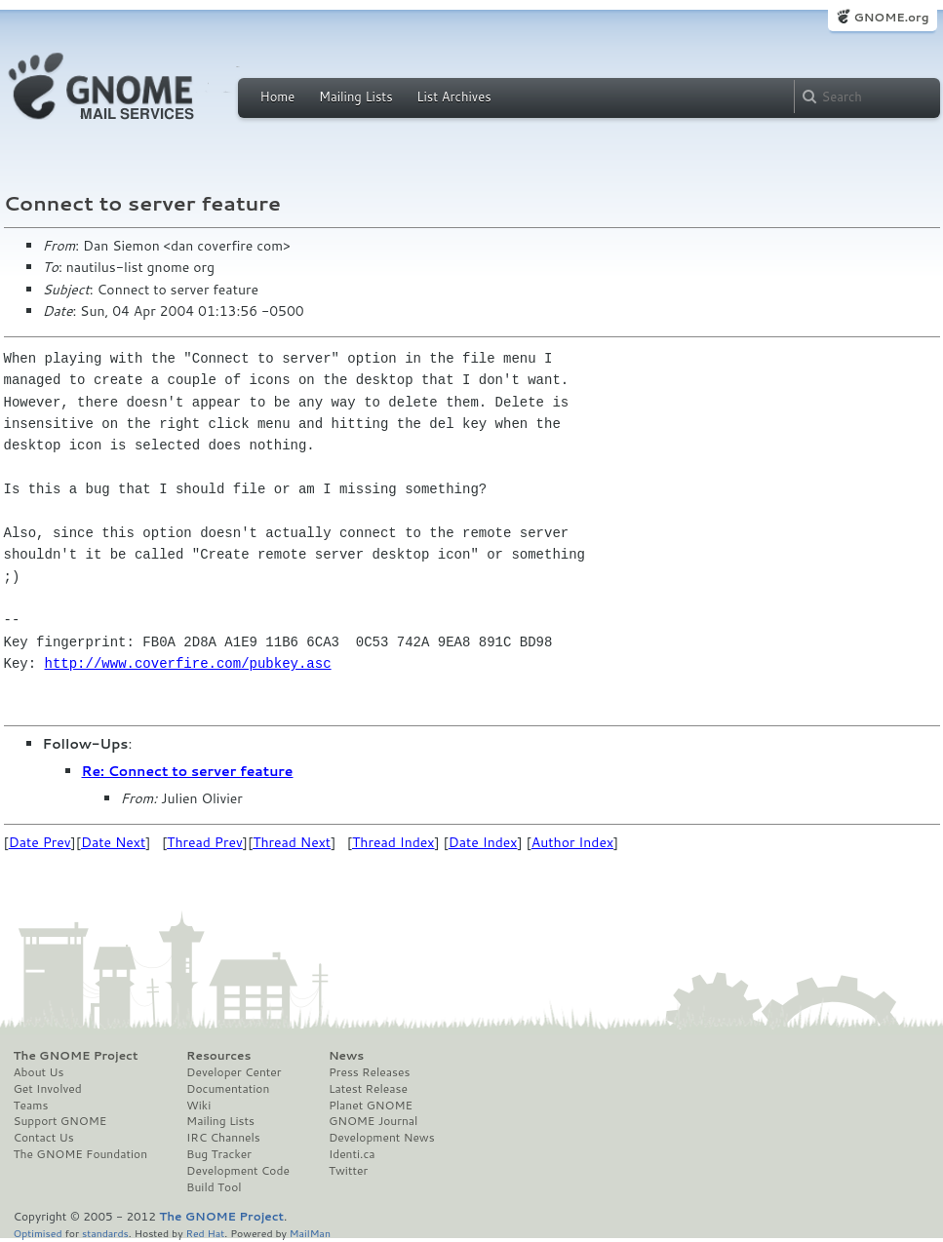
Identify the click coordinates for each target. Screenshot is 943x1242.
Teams (31, 1105)
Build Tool (213, 1187)
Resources (218, 1056)
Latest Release (368, 1089)
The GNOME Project (76, 1056)
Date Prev (40, 842)
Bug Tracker (219, 1154)
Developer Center (233, 1072)
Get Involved (48, 1089)
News (346, 1056)
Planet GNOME (371, 1105)
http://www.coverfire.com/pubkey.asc (188, 663)
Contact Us (44, 1137)
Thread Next (292, 842)
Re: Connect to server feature (188, 771)
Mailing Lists (356, 96)
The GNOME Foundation (81, 1154)
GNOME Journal (373, 1121)
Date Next (113, 842)
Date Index (483, 842)
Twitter (348, 1171)
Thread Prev (205, 842)
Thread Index (393, 842)
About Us (39, 1072)
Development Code (238, 1171)
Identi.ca (352, 1154)
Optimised (38, 1232)
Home (277, 96)
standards (105, 1232)
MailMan (310, 1232)
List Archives (453, 96)
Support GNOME (60, 1121)
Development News (382, 1137)
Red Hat (204, 1232)
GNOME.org (890, 17)
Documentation (227, 1089)
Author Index (572, 842)
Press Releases (369, 1072)
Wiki (198, 1105)
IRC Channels (223, 1137)
